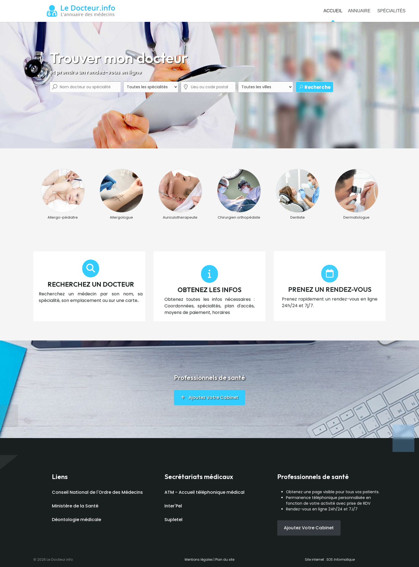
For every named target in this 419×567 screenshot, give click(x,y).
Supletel (173, 519)
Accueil (332, 10)
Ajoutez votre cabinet (309, 528)
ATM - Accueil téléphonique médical (204, 492)
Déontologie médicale (76, 519)
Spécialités (391, 10)
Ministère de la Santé (75, 506)
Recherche (315, 87)
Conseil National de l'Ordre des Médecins (97, 492)
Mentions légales (199, 559)
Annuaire (359, 10)
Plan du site (224, 559)
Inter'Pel (173, 506)
